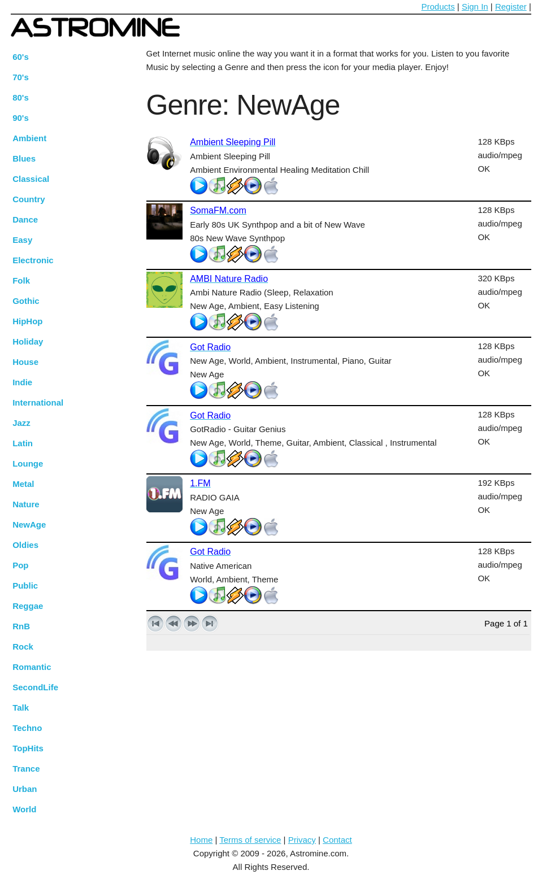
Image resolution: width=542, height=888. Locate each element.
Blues (24, 158)
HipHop (27, 321)
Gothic (26, 301)
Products (438, 6)
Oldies (25, 545)
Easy (22, 240)
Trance (26, 768)
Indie (22, 382)
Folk (21, 280)
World (24, 809)
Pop (20, 565)
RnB (21, 626)
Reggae (27, 606)
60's (20, 57)
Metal (23, 484)
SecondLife (35, 687)
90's (20, 118)
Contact (337, 840)
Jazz (21, 423)
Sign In (475, 6)
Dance (25, 219)
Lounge (27, 463)
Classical (30, 179)
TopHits (28, 748)
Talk (20, 707)
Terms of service (250, 840)
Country (28, 199)
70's (20, 77)
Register (511, 6)
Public (25, 585)
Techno (27, 728)
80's (20, 97)
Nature (26, 504)
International (37, 402)
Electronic (33, 260)
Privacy (302, 840)
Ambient (29, 138)
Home (201, 840)
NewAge (29, 524)
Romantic (31, 667)
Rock (22, 646)
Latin (22, 443)
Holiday (27, 341)
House (25, 362)
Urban (24, 789)
